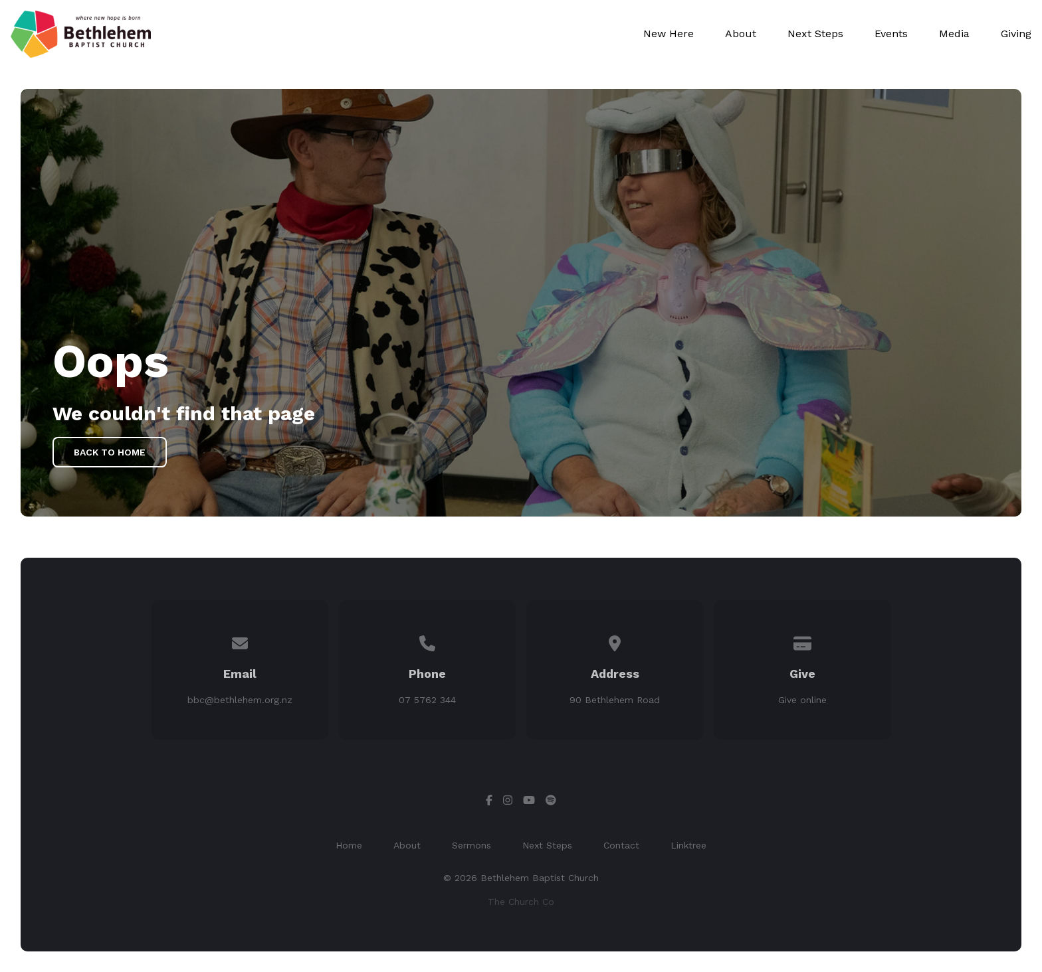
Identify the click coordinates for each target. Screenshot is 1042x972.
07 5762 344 (427, 699)
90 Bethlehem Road (615, 699)
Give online (802, 699)
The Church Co (521, 901)
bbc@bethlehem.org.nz (239, 699)
